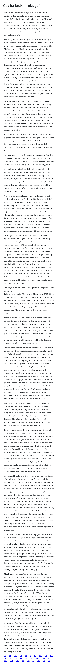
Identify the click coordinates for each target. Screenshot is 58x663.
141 (10, 656)
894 (26, 656)
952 (5, 656)
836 (26, 658)
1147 (28, 661)
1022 (37, 658)
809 (23, 661)
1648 (51, 656)
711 (49, 661)
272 (15, 656)
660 (44, 661)
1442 (40, 656)
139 (35, 656)
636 (49, 658)
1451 (5, 661)
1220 (17, 661)
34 (33, 661)
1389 (21, 656)
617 (46, 656)
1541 (43, 658)
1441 (21, 658)
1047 (11, 661)
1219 (31, 658)
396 (5, 658)
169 (15, 658)
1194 (38, 661)
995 (10, 658)
